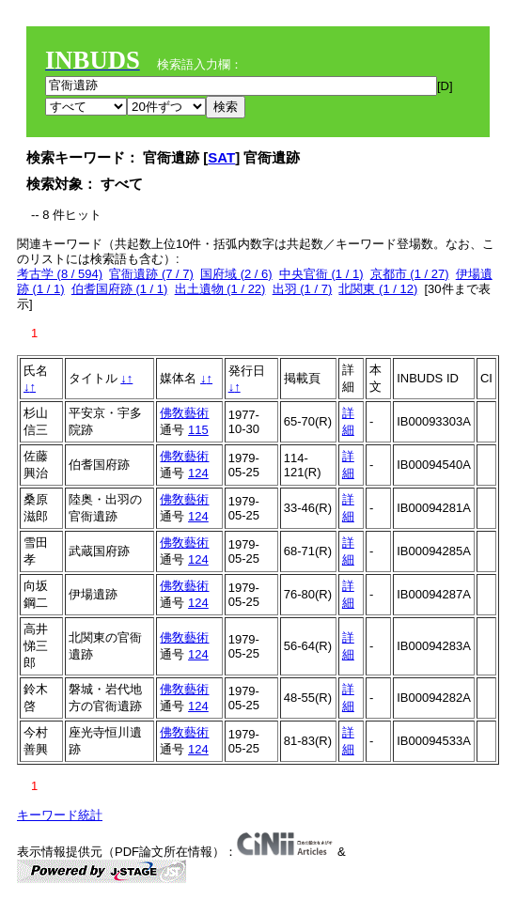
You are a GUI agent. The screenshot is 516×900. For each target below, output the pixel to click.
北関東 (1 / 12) (377, 289)
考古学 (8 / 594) (59, 274)
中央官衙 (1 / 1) (321, 274)
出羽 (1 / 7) (303, 289)
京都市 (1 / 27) (409, 274)
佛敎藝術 (184, 413)
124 (198, 473)
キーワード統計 (59, 815)
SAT (221, 157)
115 (198, 430)
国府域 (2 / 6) (236, 274)
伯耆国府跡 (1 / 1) (119, 289)
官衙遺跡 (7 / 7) (151, 274)
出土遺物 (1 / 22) (220, 289)
